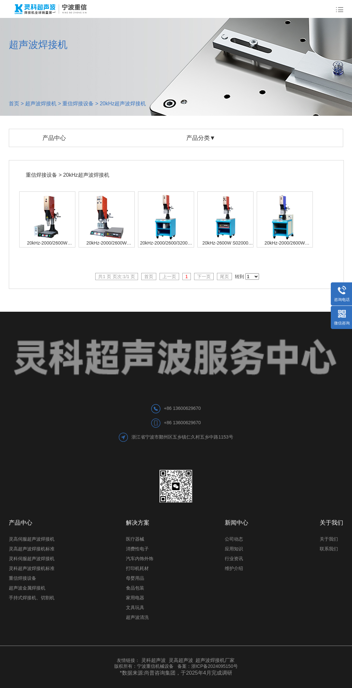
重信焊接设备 (78, 103)
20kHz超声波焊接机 (123, 103)
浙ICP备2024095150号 (214, 666)
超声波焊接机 (40, 103)
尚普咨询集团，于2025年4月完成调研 (188, 673)
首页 (14, 103)
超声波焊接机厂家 (215, 660)
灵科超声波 (154, 660)
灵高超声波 (181, 660)
